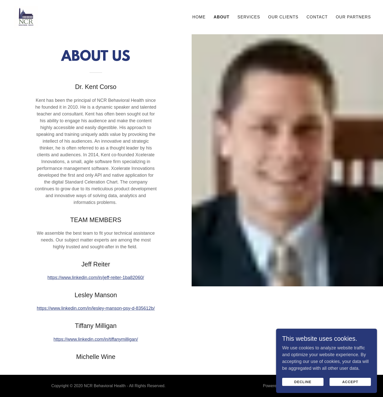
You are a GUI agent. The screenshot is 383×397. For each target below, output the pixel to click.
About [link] (221, 17)
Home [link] (199, 17)
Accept (350, 392)
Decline (302, 392)
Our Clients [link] (283, 17)
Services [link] (249, 17)
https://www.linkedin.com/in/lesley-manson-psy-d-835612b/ (96, 308)
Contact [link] (317, 17)
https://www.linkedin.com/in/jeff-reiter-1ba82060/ (95, 277)
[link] (26, 16)
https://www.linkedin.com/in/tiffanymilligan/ (95, 339)
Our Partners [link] (353, 17)
